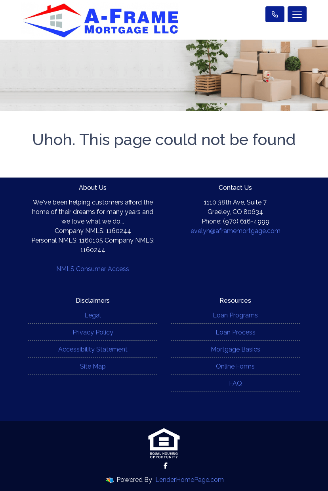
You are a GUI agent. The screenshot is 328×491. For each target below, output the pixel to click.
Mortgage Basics (235, 349)
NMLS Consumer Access (92, 269)
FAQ (235, 383)
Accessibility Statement (93, 349)
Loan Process (235, 332)
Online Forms (235, 366)
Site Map (93, 366)
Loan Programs (235, 315)
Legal (92, 315)
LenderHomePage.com (189, 479)
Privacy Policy (92, 332)
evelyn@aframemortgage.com (235, 231)
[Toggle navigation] (297, 14)
